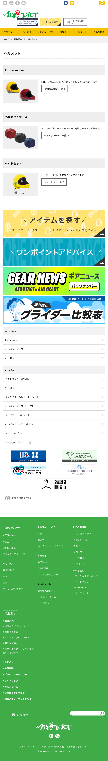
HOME (6, 39)
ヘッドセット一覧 (53, 182)
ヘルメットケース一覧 (55, 135)
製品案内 (18, 39)
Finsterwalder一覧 (53, 88)
